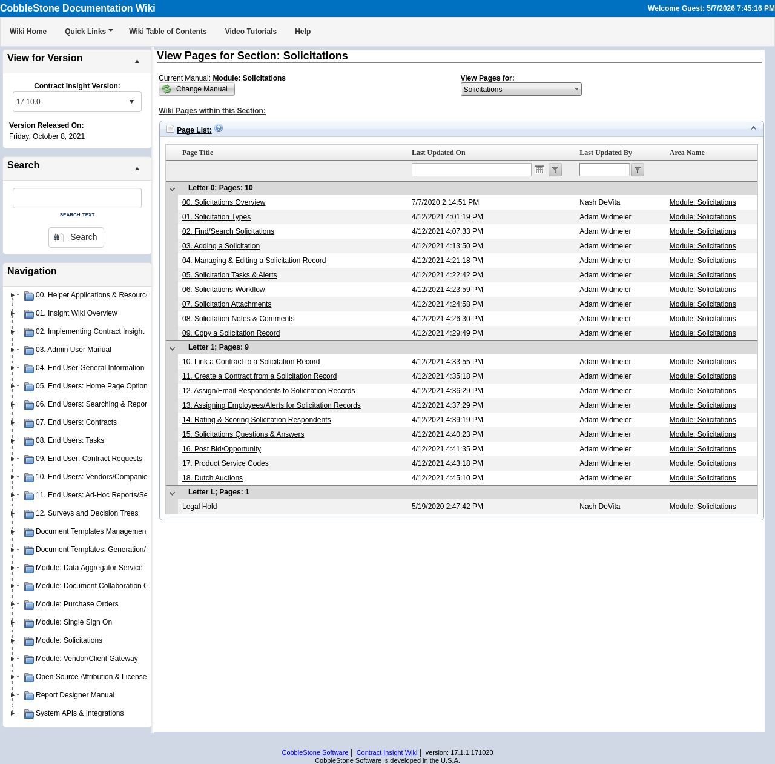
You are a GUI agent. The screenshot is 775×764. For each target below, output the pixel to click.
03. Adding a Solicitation (221, 246)
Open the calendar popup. (539, 169)
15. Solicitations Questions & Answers (243, 434)
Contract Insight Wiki (387, 752)
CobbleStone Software (315, 752)
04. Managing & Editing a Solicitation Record (254, 260)
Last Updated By (605, 152)
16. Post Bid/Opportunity (221, 449)
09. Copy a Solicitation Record (231, 333)
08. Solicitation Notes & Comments (238, 318)
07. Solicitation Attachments (226, 304)
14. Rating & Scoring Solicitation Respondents (256, 420)
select (131, 101)
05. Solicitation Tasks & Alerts (229, 275)
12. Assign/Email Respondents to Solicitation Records (268, 391)
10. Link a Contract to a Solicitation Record (251, 361)
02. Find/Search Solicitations (228, 231)
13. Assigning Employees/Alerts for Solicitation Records (271, 405)
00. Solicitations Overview (223, 202)
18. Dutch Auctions (212, 478)
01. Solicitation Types (216, 217)
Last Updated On (439, 152)
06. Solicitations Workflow (223, 289)
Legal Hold (199, 506)
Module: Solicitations (703, 202)
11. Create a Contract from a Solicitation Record (259, 376)
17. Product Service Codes (225, 463)
